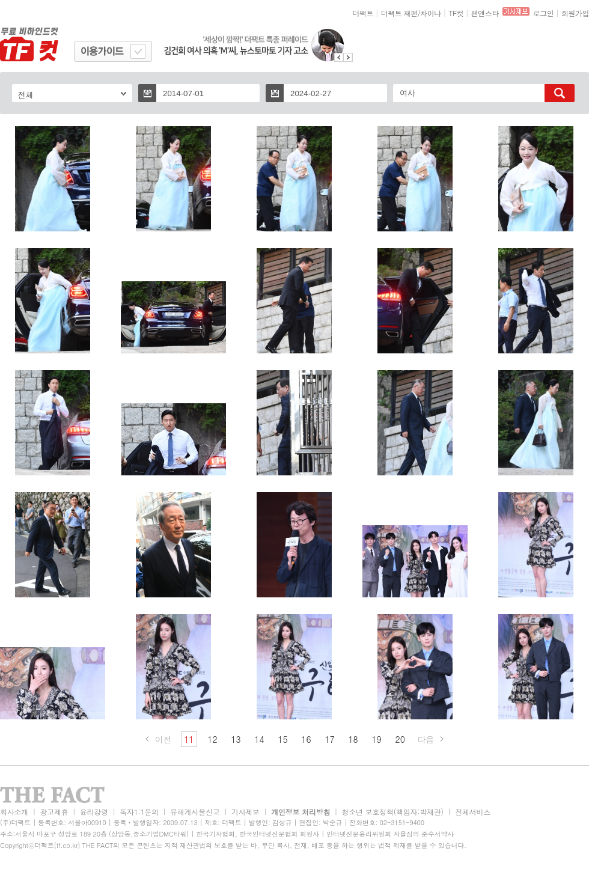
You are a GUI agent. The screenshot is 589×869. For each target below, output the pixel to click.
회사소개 (14, 811)
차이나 (430, 13)
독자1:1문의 (139, 811)
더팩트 (363, 13)
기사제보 (245, 811)
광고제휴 (54, 811)
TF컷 (455, 13)
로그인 (543, 13)
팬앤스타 (485, 13)
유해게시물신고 (194, 811)
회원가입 (575, 13)
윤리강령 (94, 811)
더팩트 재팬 (399, 13)
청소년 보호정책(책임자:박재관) (393, 811)
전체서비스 (472, 811)
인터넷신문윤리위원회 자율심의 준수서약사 (390, 833)
